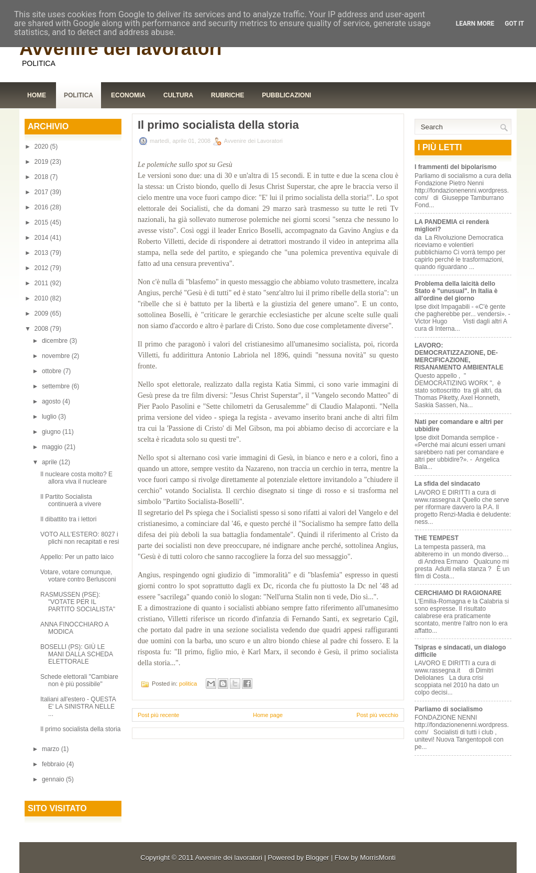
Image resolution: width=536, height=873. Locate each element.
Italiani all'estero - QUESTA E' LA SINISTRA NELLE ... (78, 707)
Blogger (317, 857)
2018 (42, 177)
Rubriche (227, 95)
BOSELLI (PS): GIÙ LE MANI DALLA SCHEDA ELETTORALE (76, 654)
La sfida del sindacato (447, 483)
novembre (57, 356)
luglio (50, 416)
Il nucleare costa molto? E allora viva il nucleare (76, 478)
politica (188, 683)
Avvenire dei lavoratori (120, 48)
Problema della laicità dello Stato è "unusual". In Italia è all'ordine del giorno (456, 291)
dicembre (56, 340)
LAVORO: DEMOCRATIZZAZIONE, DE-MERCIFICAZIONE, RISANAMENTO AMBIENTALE (459, 356)
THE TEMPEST (437, 538)
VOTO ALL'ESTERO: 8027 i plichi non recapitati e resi (79, 538)
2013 (42, 252)
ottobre (52, 371)
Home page (268, 715)
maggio (53, 447)
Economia (128, 95)
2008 (42, 328)
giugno (52, 431)
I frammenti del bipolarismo (456, 167)
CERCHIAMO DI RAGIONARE (458, 593)
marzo (51, 749)
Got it (514, 23)
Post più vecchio (377, 715)
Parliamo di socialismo (449, 709)
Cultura (178, 95)
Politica (78, 95)
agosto (52, 401)
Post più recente (159, 715)
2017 (42, 192)
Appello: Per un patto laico (77, 557)
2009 (42, 313)
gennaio (54, 779)
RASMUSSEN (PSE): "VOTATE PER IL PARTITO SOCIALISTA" (77, 602)
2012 (42, 268)
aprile (50, 462)
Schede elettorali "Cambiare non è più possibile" (79, 680)
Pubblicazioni (286, 95)
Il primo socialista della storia (80, 729)
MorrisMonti (378, 857)
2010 (42, 298)
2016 (42, 207)
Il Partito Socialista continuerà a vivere (70, 500)
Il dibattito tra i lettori (68, 519)
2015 (42, 222)
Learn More (475, 23)
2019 (42, 161)
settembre (57, 386)
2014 (42, 237)
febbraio (54, 764)
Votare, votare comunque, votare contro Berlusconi (78, 575)
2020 (42, 146)
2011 (42, 283)
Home (36, 95)
